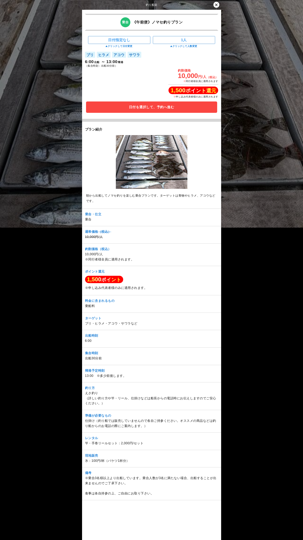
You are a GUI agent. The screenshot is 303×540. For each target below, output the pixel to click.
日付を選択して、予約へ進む (151, 107)
